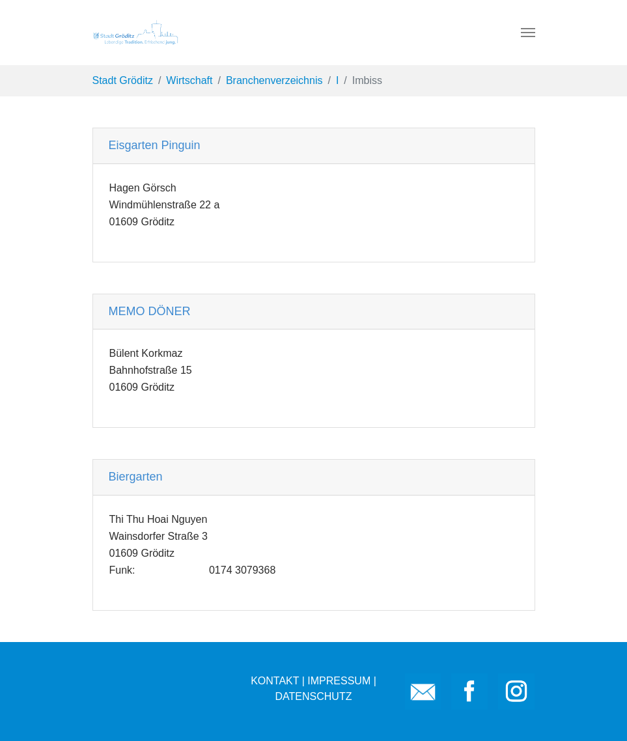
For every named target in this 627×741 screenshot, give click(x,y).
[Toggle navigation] (528, 32)
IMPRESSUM (338, 680)
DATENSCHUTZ (313, 696)
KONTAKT (275, 680)
